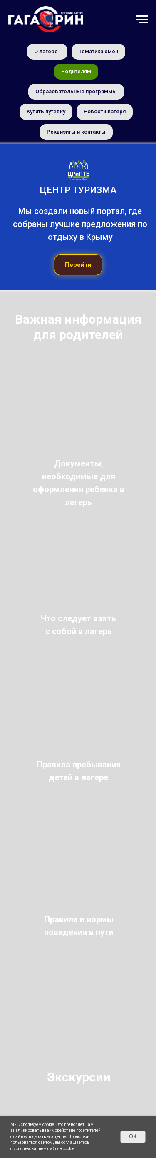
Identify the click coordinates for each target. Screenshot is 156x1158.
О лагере (46, 51)
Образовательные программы (76, 91)
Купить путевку (46, 111)
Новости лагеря (105, 111)
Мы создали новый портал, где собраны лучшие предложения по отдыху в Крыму (80, 224)
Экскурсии (79, 1077)
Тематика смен (98, 51)
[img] (78, 440)
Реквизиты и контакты (76, 132)
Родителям (76, 71)
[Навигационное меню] (142, 19)
